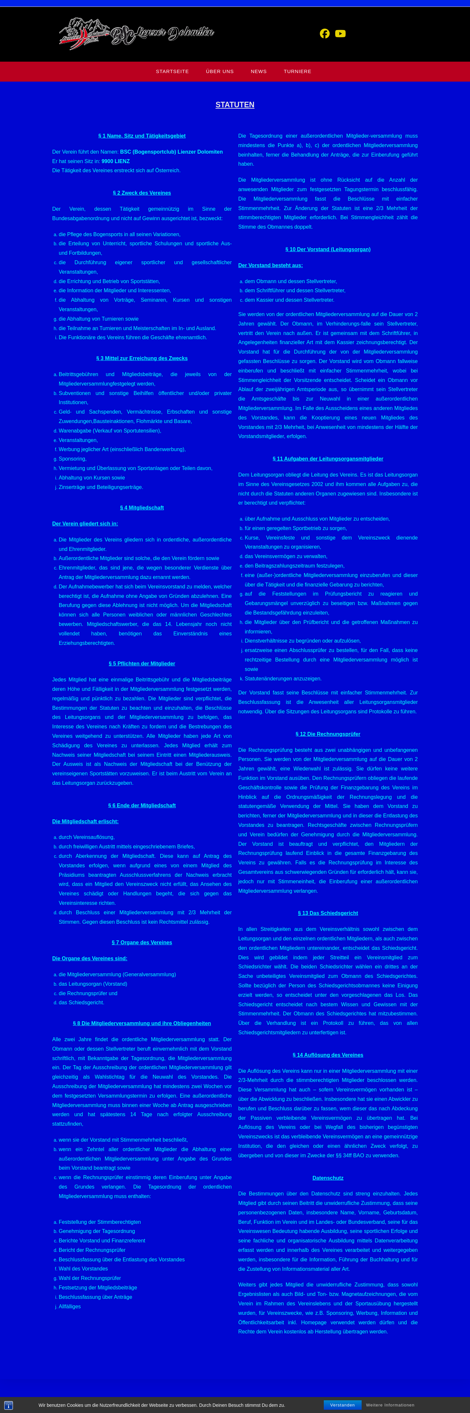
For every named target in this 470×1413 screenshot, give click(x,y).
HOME (335, 1405)
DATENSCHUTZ (388, 1405)
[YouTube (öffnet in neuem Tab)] (340, 34)
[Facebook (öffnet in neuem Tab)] (324, 34)
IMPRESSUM (419, 1405)
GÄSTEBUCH (357, 1405)
